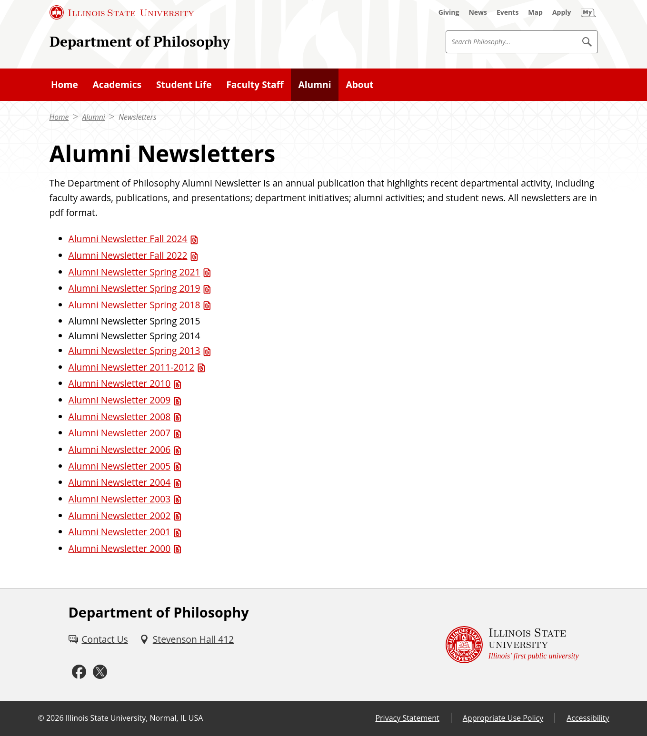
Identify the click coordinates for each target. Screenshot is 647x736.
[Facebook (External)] (79, 672)
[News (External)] (478, 12)
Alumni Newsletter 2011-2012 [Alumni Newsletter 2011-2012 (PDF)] (132, 367)
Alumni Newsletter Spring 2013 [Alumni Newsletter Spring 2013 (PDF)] (134, 350)
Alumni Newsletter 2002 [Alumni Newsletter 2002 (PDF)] (120, 515)
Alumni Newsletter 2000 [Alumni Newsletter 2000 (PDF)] (120, 548)
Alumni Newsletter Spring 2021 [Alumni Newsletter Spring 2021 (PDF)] (134, 271)
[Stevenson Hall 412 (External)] (186, 639)
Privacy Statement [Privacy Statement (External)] (407, 718)
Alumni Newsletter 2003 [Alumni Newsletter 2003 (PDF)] (120, 498)
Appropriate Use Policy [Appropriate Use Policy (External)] (503, 718)
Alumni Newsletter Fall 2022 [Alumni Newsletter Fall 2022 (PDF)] (128, 255)
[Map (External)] (535, 12)
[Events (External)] (507, 12)
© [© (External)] (41, 718)
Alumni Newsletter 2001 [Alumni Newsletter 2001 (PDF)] (120, 531)
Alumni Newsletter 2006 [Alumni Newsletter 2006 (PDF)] (120, 449)
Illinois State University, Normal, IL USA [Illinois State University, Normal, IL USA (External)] (134, 718)
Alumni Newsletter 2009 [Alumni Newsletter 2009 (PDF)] (120, 399)
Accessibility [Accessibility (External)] (588, 718)
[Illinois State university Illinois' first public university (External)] (512, 645)
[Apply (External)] (561, 12)
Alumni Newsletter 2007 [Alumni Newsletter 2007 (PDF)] (120, 432)
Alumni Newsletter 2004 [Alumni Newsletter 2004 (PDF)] (120, 482)
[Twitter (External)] (100, 672)
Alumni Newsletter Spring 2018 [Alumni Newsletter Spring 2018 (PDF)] (134, 304)
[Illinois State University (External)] (122, 12)
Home (59, 117)
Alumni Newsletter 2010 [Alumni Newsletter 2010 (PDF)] (120, 383)
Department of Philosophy (140, 41)
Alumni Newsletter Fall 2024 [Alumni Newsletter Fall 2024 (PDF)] (128, 238)
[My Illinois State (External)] (588, 12)
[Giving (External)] (449, 12)
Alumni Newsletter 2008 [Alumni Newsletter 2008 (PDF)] (120, 416)
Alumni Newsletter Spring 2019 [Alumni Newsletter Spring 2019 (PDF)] (134, 288)
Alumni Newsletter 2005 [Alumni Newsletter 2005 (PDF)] (120, 466)
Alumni (93, 117)
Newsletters (137, 117)
